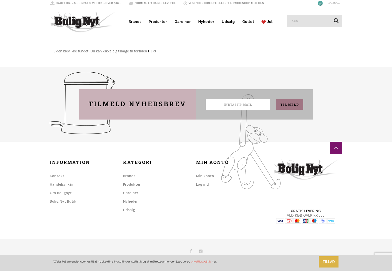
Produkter (158, 22)
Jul (267, 22)
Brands (134, 22)
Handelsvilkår (61, 184)
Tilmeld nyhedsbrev (137, 104)
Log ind (202, 184)
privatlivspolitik (201, 261)
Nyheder (206, 22)
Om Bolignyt (61, 192)
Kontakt (57, 175)
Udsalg (228, 22)
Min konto (205, 175)
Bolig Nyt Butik (63, 201)
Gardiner (182, 22)
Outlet (248, 22)
